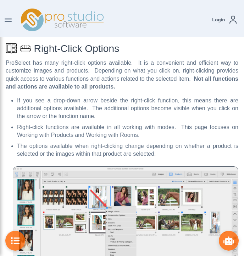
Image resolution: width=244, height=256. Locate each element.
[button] (224, 20)
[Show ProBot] (229, 241)
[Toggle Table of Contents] (15, 241)
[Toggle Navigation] (8, 20)
